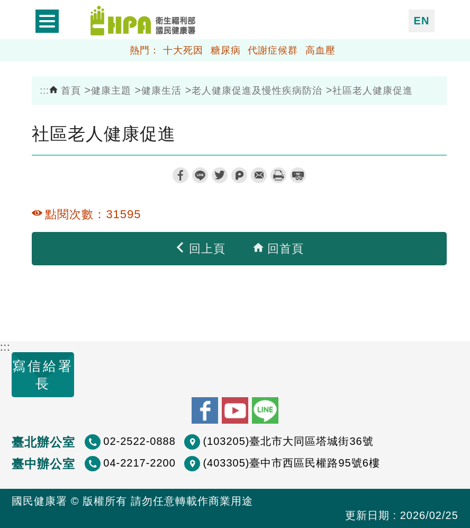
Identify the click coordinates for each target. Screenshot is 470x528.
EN (422, 20)
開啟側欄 (47, 21)
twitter (220, 175)
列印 (278, 175)
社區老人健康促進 (372, 90)
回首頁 (278, 248)
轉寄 (259, 175)
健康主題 (111, 90)
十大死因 (183, 50)
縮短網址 (298, 175)
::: (44, 90)
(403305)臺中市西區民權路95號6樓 (291, 463)
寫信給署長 (43, 375)
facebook (180, 175)
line (200, 175)
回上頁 (200, 248)
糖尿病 (226, 50)
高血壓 (320, 50)
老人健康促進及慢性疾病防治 (257, 90)
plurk (239, 175)
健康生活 (161, 90)
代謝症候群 (273, 50)
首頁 (65, 90)
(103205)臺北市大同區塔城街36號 (288, 441)
